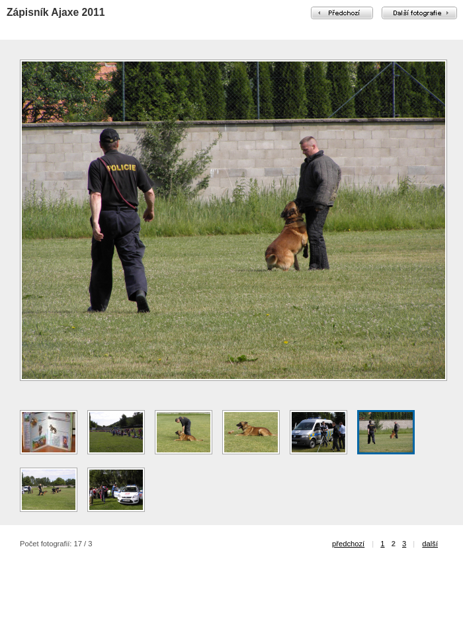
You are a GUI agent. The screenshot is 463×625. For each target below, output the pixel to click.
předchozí (348, 544)
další (430, 544)
